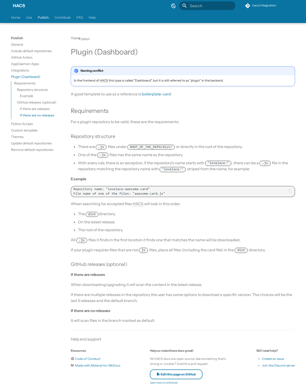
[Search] (207, 5)
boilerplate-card (156, 94)
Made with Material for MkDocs (97, 365)
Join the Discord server (278, 365)
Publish (43, 17)
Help (92, 17)
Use (29, 17)
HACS (19, 5)
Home (15, 17)
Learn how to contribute (164, 382)
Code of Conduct (87, 359)
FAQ (79, 17)
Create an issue (273, 359)
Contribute (63, 17)
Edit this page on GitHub (176, 374)
